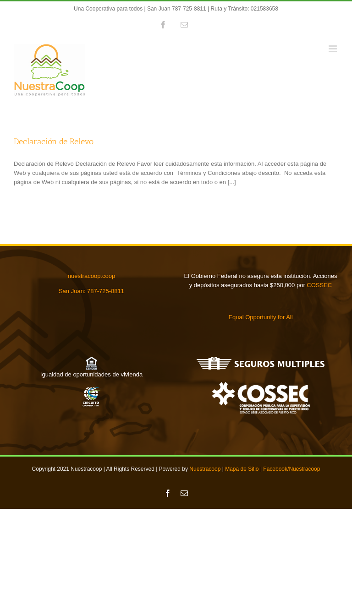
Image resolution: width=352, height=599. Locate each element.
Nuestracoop (204, 469)
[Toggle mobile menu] (333, 49)
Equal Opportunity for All (260, 317)
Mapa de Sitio (241, 469)
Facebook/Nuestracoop (291, 469)
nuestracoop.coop (91, 275)
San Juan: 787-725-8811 (91, 291)
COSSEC (319, 285)
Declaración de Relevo (54, 141)
